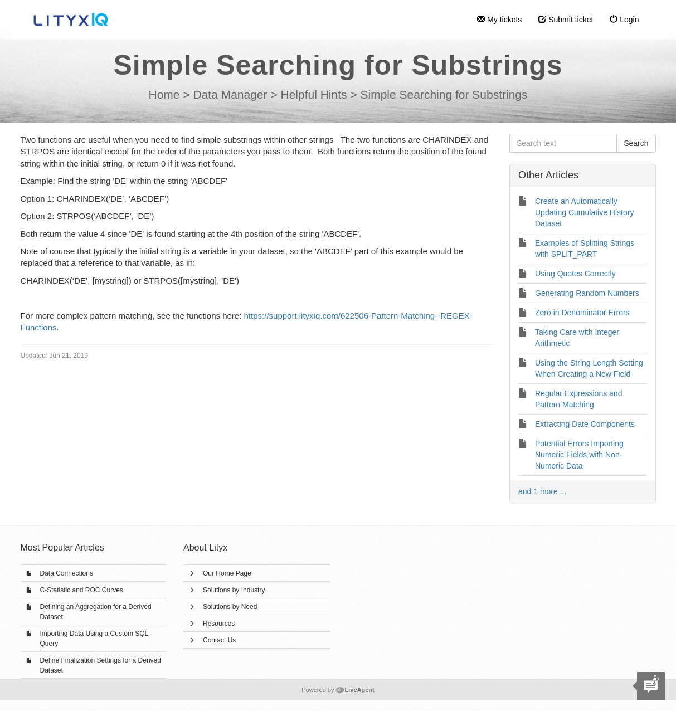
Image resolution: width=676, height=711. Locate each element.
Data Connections (66, 573)
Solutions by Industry (234, 590)
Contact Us (219, 640)
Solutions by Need (230, 607)
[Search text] (563, 143)
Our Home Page (227, 573)
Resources (219, 623)
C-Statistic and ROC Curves (81, 590)
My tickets (499, 19)
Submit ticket (565, 19)
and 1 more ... (542, 491)
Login (624, 19)
